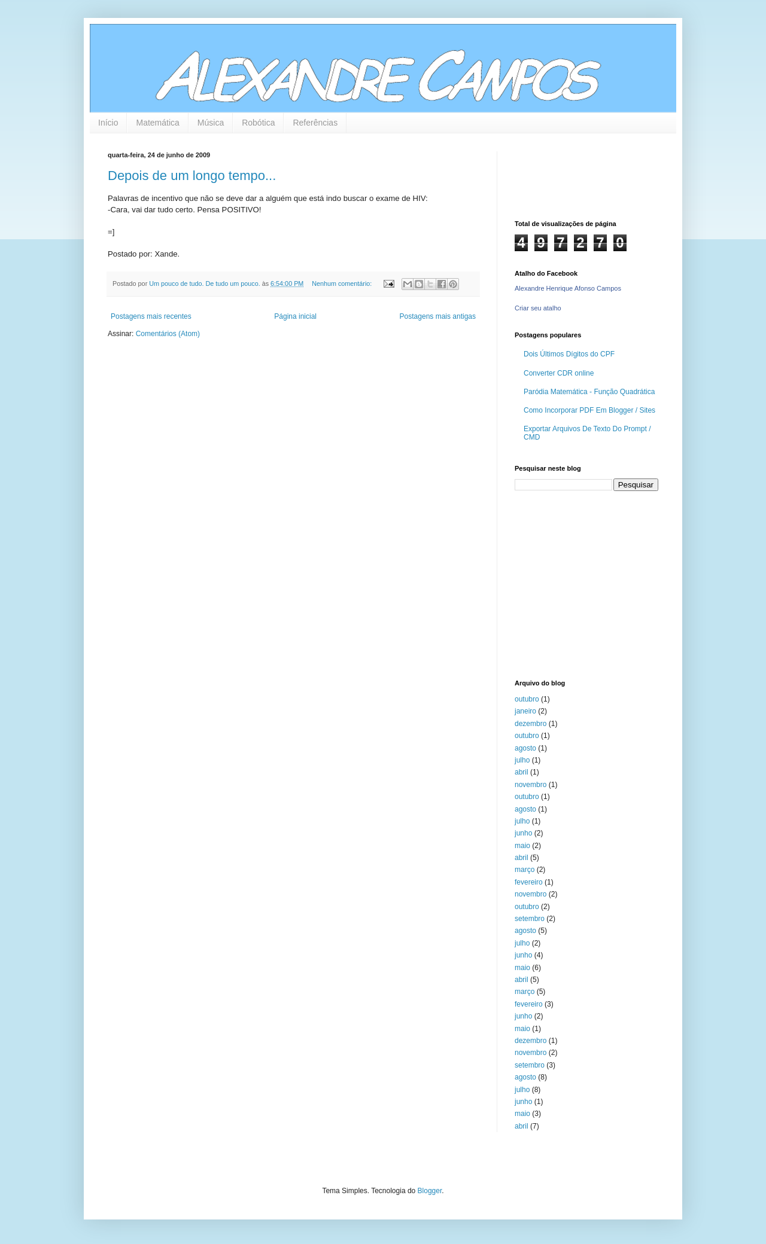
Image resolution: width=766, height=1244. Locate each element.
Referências (315, 122)
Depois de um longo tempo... (192, 175)
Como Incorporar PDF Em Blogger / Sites (589, 410)
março (524, 869)
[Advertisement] (589, 583)
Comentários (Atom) (168, 334)
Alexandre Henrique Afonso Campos (568, 288)
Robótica (258, 122)
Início (108, 122)
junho (523, 833)
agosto (525, 748)
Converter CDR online (559, 373)
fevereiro (529, 882)
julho (522, 760)
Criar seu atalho (538, 308)
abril (521, 772)
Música (210, 122)
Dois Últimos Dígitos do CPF (569, 354)
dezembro (530, 723)
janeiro (525, 711)
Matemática (157, 122)
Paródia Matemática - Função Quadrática (589, 392)
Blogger (430, 1191)
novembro (530, 784)
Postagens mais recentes (151, 316)
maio (522, 845)
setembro (530, 918)
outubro (527, 699)
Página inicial (295, 316)
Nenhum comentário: (342, 283)
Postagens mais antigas (438, 316)
